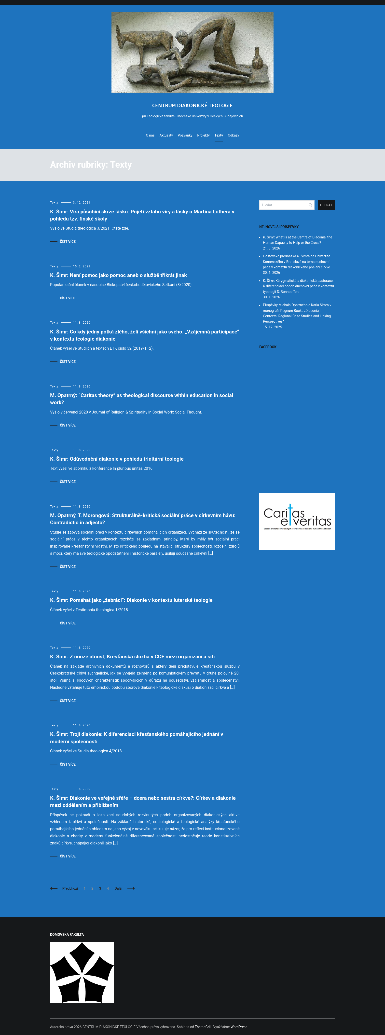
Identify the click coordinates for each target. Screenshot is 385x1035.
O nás (150, 135)
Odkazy (233, 135)
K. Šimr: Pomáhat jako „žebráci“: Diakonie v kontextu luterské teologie (131, 600)
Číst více (68, 242)
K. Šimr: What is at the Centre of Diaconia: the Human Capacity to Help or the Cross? (297, 240)
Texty (219, 135)
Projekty (203, 135)
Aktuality (166, 135)
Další (118, 888)
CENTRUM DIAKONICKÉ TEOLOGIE (192, 106)
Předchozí (70, 888)
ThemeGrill (203, 1027)
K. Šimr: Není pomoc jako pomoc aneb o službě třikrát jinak (118, 275)
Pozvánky (185, 135)
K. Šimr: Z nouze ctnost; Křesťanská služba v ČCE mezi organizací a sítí (132, 657)
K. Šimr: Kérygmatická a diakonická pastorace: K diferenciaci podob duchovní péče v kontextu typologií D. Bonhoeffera (298, 286)
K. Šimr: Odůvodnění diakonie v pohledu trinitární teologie (117, 459)
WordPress (239, 1027)
